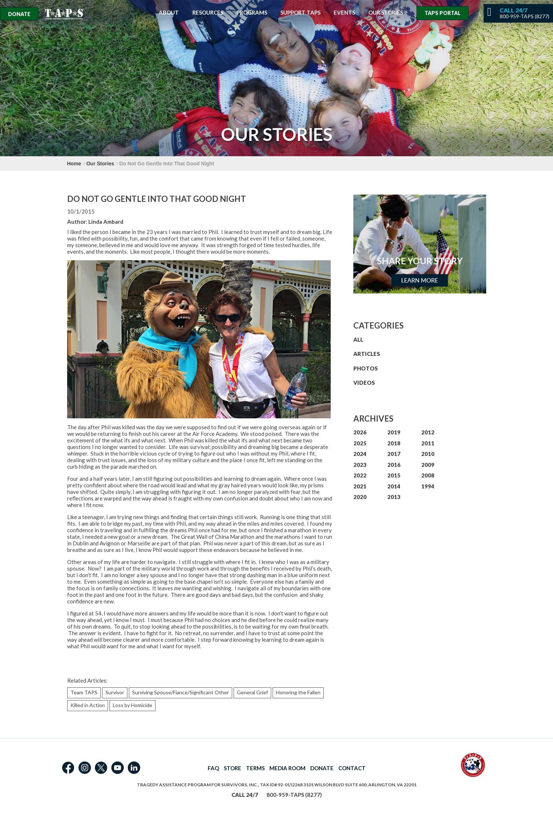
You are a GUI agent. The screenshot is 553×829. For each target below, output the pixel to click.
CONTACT (352, 768)
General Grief (252, 692)
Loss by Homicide (132, 705)
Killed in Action (87, 705)
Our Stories (385, 12)
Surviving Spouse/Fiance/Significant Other (180, 692)
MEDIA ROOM (287, 768)
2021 (359, 486)
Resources (207, 12)
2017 (393, 453)
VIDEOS (364, 382)
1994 (427, 486)
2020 (359, 497)
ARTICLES (366, 353)
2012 (427, 432)
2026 (359, 432)
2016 (393, 464)
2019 (393, 432)
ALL (358, 339)
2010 (427, 453)
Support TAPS (300, 12)
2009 (427, 464)
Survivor (114, 692)
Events (344, 12)
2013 (393, 497)
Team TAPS (83, 692)
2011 (427, 443)
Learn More (419, 280)
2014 (393, 486)
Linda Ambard (105, 221)
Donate (19, 14)
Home (74, 163)
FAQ (213, 768)
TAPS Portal (443, 13)
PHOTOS (365, 368)
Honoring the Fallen (298, 692)
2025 (359, 443)
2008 (427, 475)
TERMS (255, 768)
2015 (393, 475)
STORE (232, 768)
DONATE (322, 768)
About (169, 12)
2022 (359, 475)
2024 (359, 453)
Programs (252, 12)
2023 (359, 464)
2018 (393, 443)
